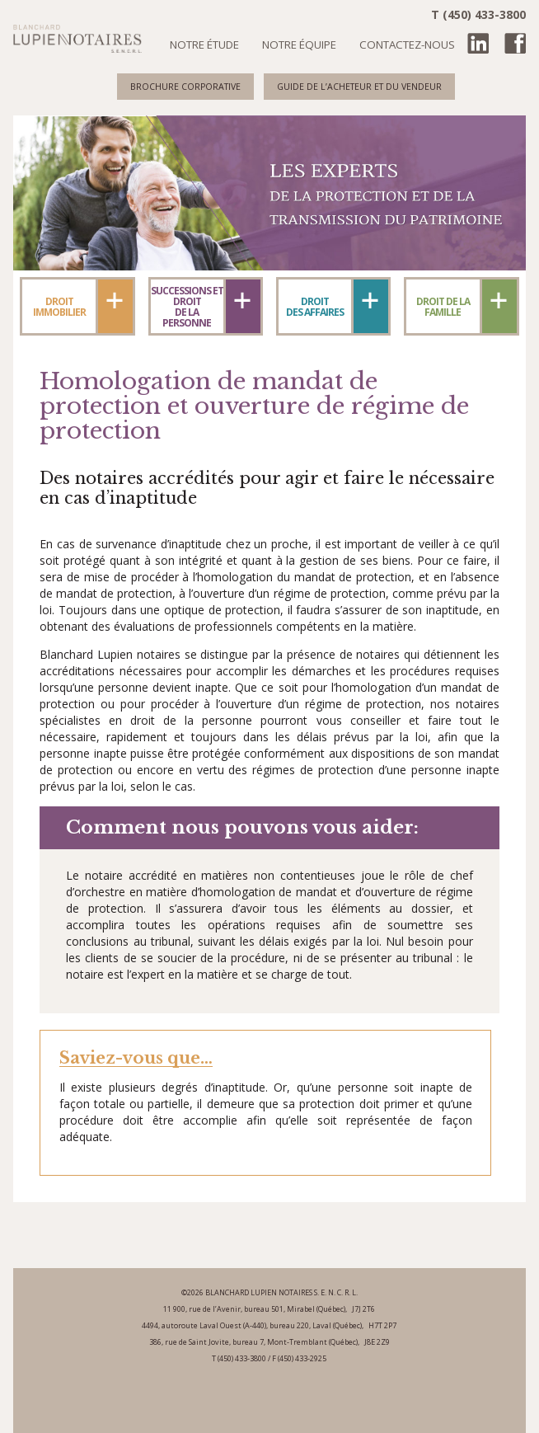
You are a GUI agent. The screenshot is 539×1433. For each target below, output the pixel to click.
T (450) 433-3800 (478, 14)
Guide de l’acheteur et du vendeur (359, 86)
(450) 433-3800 (242, 1358)
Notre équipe (299, 44)
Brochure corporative (185, 86)
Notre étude (204, 44)
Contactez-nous (407, 44)
